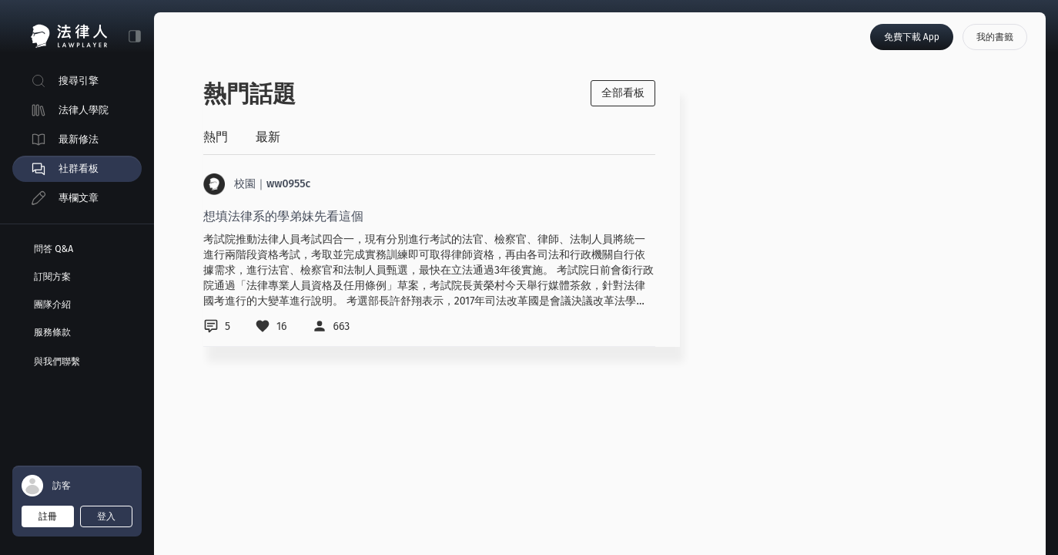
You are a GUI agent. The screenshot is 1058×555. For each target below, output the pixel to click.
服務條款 (52, 332)
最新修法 (79, 139)
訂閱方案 (52, 276)
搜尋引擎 (79, 80)
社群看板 (79, 168)
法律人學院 (84, 110)
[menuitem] (77, 81)
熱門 (215, 137)
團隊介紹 (52, 304)
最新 (268, 137)
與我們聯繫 (57, 361)
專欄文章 (79, 198)
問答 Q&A (53, 249)
